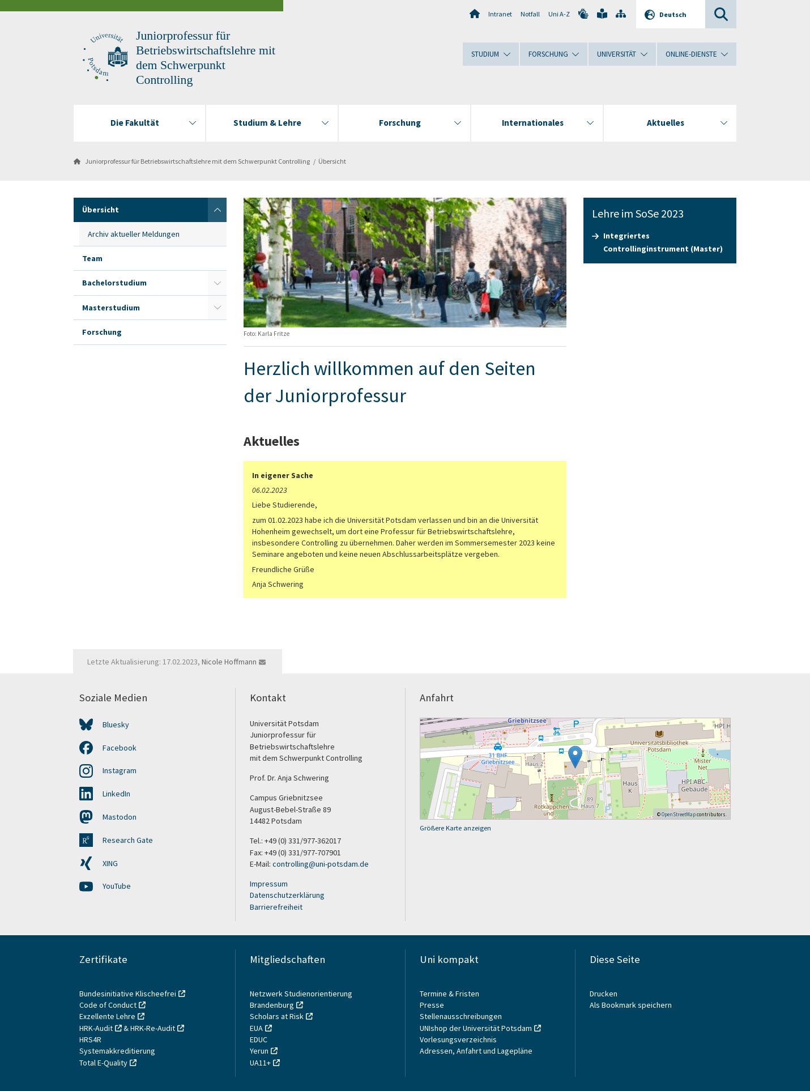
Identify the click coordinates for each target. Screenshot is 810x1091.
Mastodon (120, 817)
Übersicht (332, 161)
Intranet (500, 14)
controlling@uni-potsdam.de (320, 864)
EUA (256, 1028)
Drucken (603, 993)
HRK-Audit (96, 1028)
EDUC (258, 1039)
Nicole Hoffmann (229, 662)
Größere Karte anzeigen (455, 828)
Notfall (530, 14)
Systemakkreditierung (117, 1051)
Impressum (269, 884)
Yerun (259, 1051)
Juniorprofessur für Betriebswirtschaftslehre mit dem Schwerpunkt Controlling (197, 161)
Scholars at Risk (277, 1016)
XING (110, 863)
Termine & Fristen (450, 993)
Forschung (102, 332)
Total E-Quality (103, 1063)
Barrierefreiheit (276, 907)
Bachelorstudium (114, 283)
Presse (433, 1005)
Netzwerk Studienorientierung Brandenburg (301, 999)
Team (92, 258)
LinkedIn (116, 794)
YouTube (117, 886)
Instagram (120, 770)
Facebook (120, 748)
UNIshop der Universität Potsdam (476, 1028)
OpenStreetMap (679, 814)
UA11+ (260, 1063)
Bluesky (116, 724)
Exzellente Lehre (107, 1016)
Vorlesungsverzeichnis (459, 1039)
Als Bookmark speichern (631, 1005)
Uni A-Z (559, 14)
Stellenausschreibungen (461, 1016)
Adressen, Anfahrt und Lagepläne (476, 1051)
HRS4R (90, 1039)
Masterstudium (111, 307)
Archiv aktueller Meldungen (134, 234)
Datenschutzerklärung (287, 895)
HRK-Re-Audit (152, 1028)
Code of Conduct (108, 1005)
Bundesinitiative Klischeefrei (127, 993)
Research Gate (128, 840)
